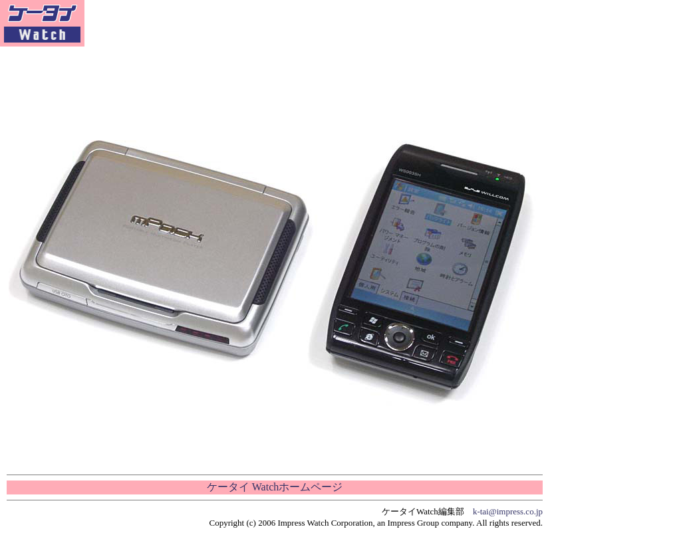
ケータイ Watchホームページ (274, 486)
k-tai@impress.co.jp (508, 511)
